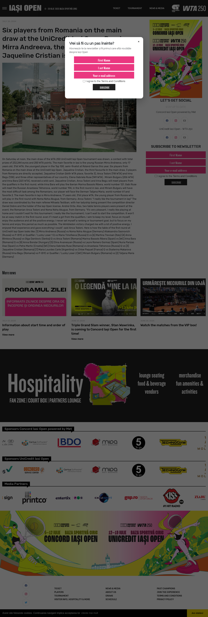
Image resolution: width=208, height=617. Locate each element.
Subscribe (103, 86)
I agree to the (104, 81)
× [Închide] (139, 41)
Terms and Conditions (113, 81)
